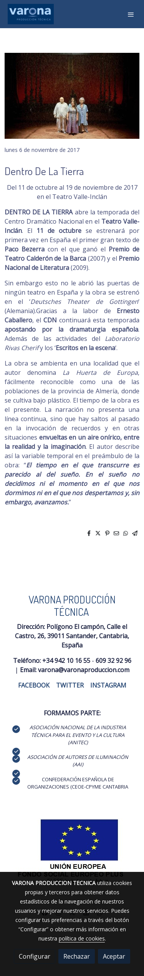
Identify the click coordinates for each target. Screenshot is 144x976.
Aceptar (114, 956)
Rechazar (76, 956)
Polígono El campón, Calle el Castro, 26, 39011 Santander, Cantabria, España (72, 635)
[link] (31, 14)
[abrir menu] (131, 14)
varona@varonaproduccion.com (83, 670)
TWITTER (70, 685)
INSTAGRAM (108, 685)
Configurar (34, 956)
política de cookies (82, 938)
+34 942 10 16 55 (66, 660)
